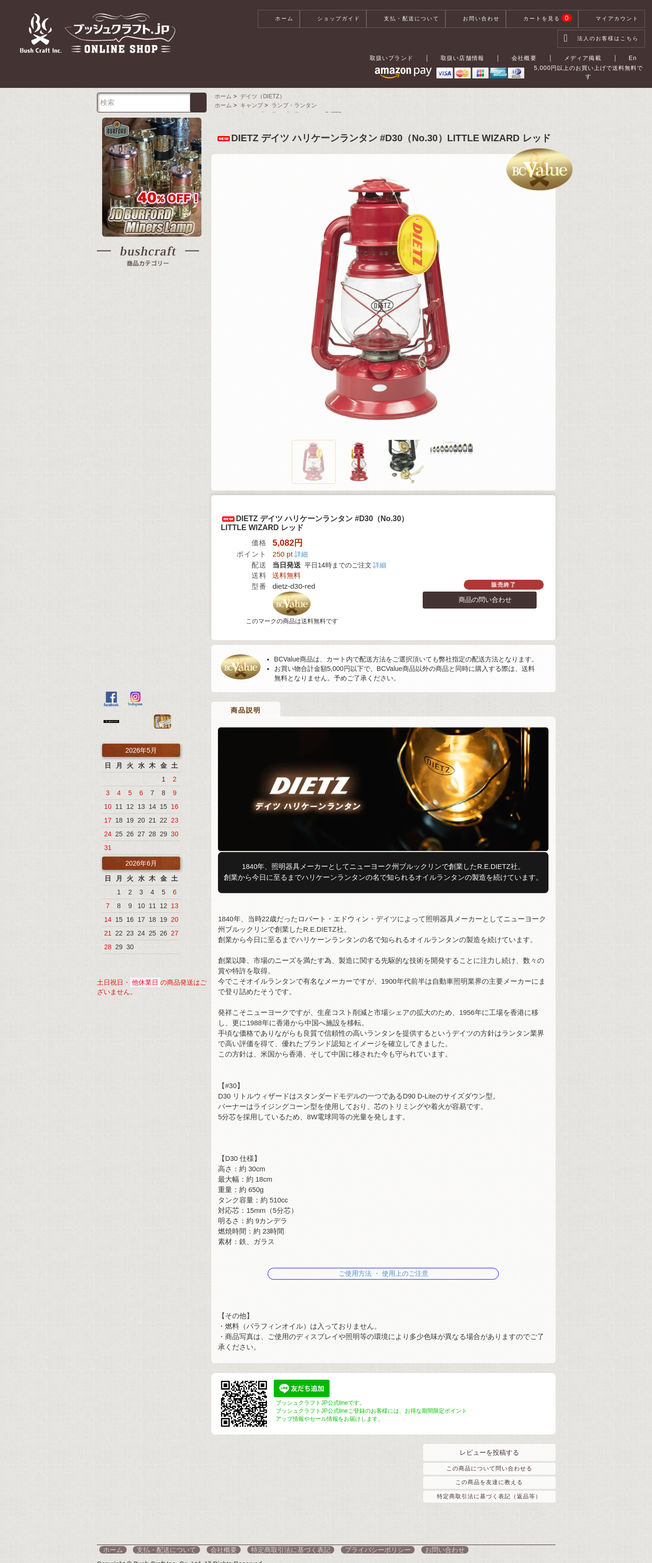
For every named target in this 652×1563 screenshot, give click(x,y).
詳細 (301, 551)
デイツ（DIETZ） (260, 92)
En (636, 57)
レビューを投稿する (489, 1447)
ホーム (279, 19)
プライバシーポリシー (344, 1544)
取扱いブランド (396, 57)
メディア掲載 (588, 57)
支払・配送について (406, 19)
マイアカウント (611, 19)
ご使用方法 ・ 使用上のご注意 (383, 1264)
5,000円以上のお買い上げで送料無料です (570, 73)
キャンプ (249, 101)
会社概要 (531, 57)
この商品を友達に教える (489, 1477)
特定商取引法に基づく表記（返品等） (489, 1490)
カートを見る (542, 19)
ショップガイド (333, 19)
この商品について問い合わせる (489, 1463)
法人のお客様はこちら (601, 38)
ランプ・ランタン (290, 101)
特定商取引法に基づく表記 (264, 1544)
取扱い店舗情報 (469, 57)
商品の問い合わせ (479, 597)
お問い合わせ (476, 19)
